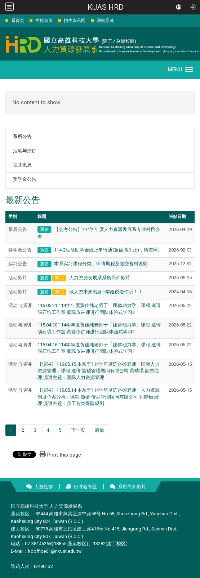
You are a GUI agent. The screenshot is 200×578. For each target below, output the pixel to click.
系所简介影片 (132, 486)
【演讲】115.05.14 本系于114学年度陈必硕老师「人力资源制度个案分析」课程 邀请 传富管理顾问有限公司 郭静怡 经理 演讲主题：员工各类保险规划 (98, 396)
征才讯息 (22, 165)
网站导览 (105, 20)
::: (1, 20)
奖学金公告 (24, 179)
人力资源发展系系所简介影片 (99, 277)
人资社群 (43, 486)
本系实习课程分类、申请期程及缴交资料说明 (101, 263)
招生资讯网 (74, 20)
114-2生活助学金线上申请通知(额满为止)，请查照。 (108, 250)
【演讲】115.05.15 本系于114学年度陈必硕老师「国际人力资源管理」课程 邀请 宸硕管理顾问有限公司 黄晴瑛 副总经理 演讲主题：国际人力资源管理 (98, 370)
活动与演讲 (24, 151)
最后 (99, 430)
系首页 (17, 20)
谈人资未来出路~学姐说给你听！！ (106, 291)
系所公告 (22, 136)
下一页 (78, 430)
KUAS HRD (106, 7)
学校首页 (44, 20)
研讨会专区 (85, 486)
